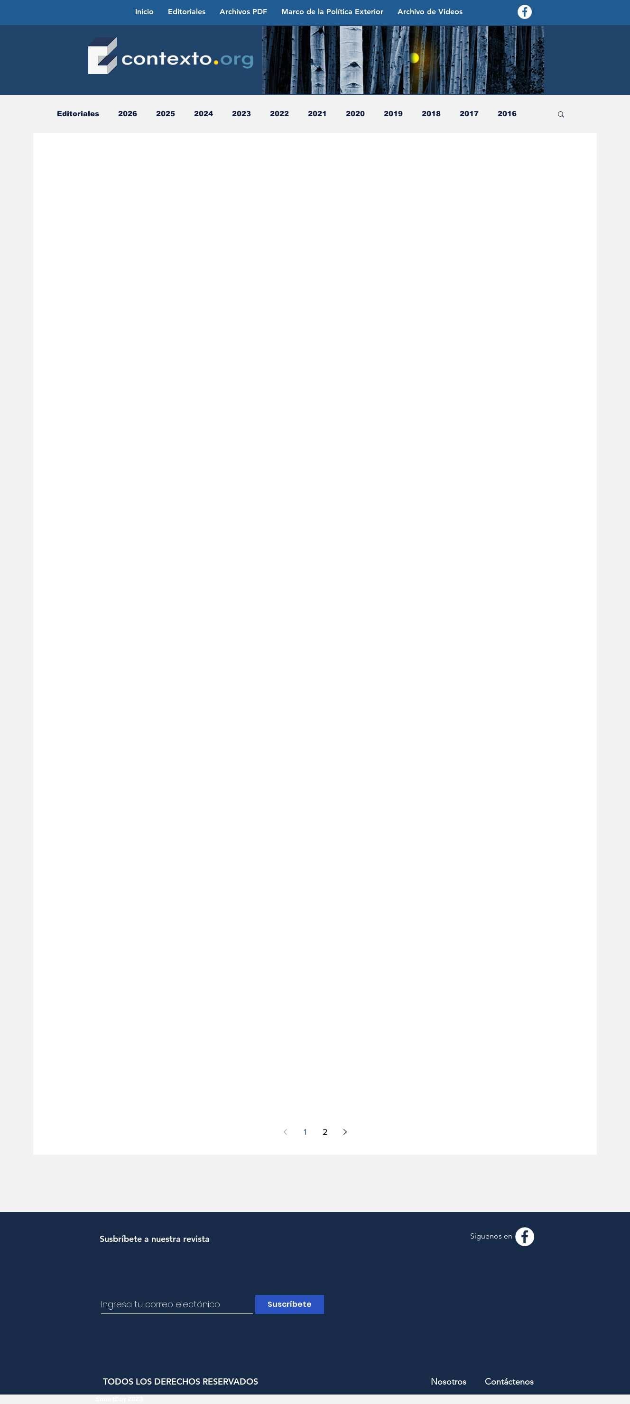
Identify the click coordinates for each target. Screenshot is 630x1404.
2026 (127, 113)
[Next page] (344, 1131)
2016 (507, 113)
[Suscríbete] (289, 1304)
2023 (241, 113)
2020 (355, 113)
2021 (317, 113)
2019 (393, 113)
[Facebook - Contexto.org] (525, 12)
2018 (431, 113)
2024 (203, 113)
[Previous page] (285, 1131)
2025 (165, 113)
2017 (469, 113)
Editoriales (78, 113)
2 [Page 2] (325, 1132)
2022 (279, 113)
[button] (560, 115)
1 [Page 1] (305, 1132)
